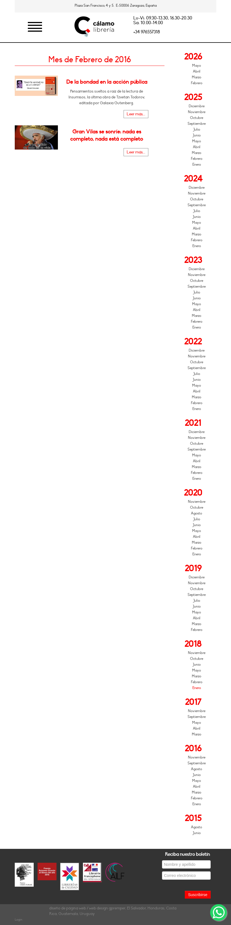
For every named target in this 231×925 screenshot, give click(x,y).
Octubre (196, 118)
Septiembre (197, 123)
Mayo (196, 65)
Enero (196, 164)
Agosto (196, 513)
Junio (197, 135)
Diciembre (197, 106)
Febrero (196, 83)
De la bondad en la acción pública (106, 82)
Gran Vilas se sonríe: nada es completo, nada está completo (106, 135)
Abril (196, 71)
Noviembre (196, 112)
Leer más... (136, 114)
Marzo (196, 77)
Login (18, 919)
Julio (196, 129)
